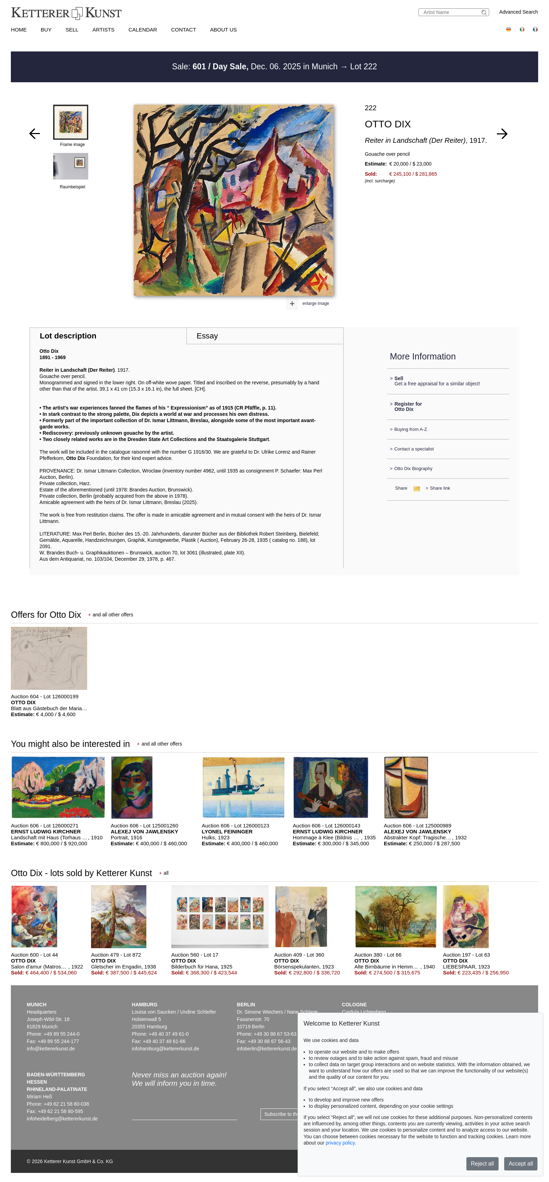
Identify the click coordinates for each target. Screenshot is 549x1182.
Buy (46, 30)
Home (19, 30)
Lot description (68, 335)
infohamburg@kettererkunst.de (165, 1048)
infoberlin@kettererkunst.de (267, 1048)
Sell (71, 30)
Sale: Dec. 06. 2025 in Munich (256, 66)
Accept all (521, 1164)
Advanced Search (518, 12)
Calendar (142, 30)
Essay (207, 335)
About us (223, 30)
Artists (103, 30)
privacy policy (340, 1143)
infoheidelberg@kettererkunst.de (62, 1118)
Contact (183, 30)
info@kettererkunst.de (51, 1048)
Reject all (482, 1164)
